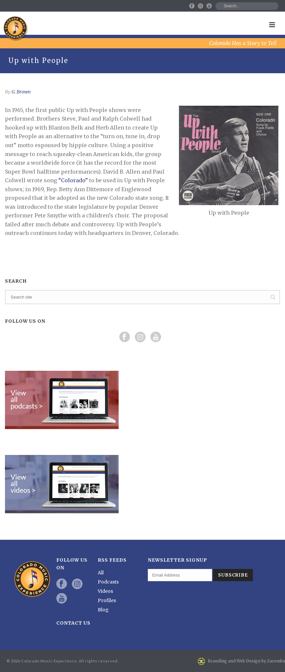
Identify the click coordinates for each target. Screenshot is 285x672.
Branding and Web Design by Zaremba (246, 660)
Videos (105, 591)
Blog (103, 610)
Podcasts (108, 582)
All (101, 573)
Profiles (107, 600)
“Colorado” (73, 180)
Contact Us (73, 623)
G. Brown (21, 92)
